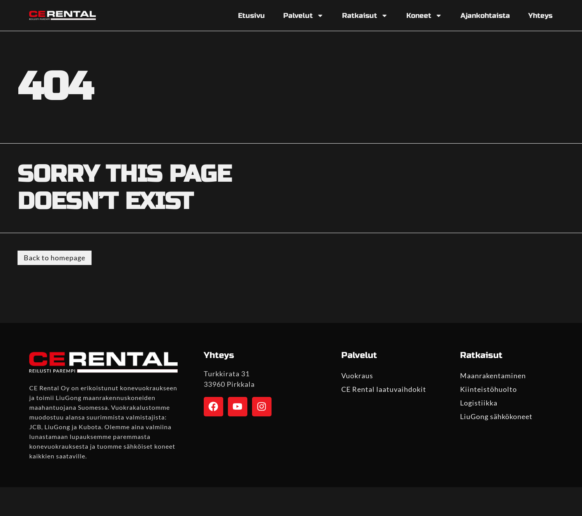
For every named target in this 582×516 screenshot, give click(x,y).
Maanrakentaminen (493, 375)
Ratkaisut (365, 16)
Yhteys (540, 15)
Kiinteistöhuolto (488, 389)
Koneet (424, 16)
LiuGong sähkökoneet (496, 416)
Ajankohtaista (485, 15)
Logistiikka (478, 402)
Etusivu (251, 15)
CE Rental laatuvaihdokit (383, 389)
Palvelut (303, 16)
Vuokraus (357, 375)
